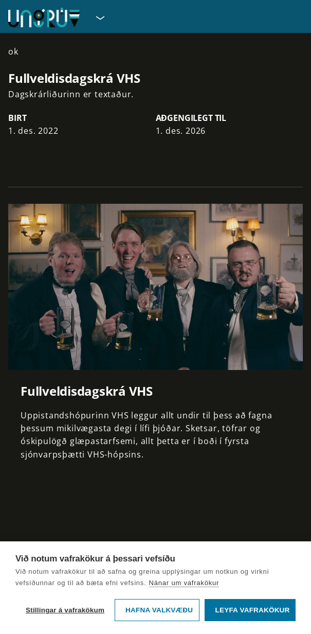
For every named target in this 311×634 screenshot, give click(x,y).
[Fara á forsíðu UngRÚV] (44, 17)
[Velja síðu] (99, 17)
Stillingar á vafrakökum (65, 610)
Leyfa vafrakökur (252, 610)
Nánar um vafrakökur (184, 583)
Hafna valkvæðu (159, 610)
